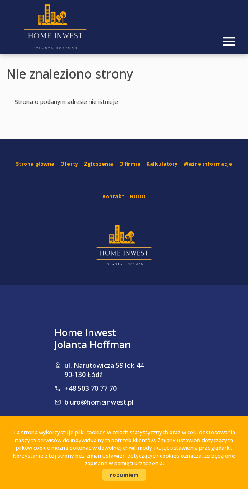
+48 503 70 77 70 (90, 388)
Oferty (69, 163)
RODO (138, 196)
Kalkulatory (162, 163)
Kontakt (113, 196)
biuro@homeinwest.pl (98, 402)
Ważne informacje (208, 163)
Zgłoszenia (98, 163)
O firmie (130, 163)
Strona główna (35, 163)
